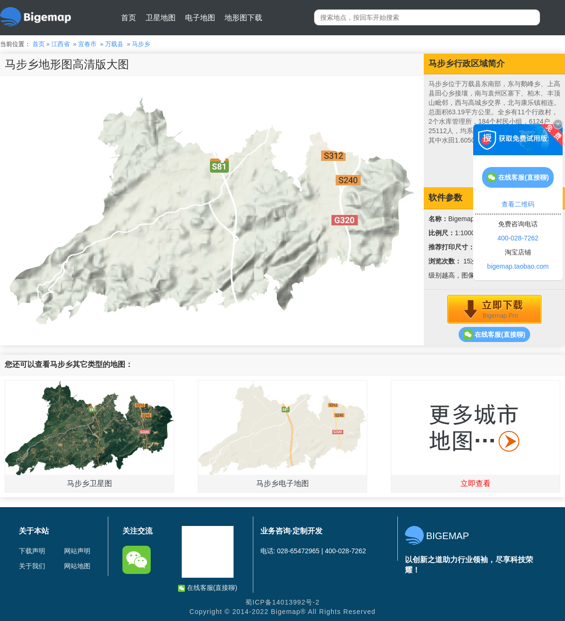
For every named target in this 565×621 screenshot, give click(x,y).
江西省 (60, 44)
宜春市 (87, 44)
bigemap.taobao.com (518, 266)
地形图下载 (243, 18)
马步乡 (141, 44)
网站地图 (77, 566)
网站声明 (77, 551)
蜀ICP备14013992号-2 (282, 602)
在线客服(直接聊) (494, 334)
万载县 (114, 44)
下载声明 (32, 551)
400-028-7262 (517, 238)
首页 (128, 18)
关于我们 (32, 566)
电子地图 (200, 18)
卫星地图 (160, 18)
